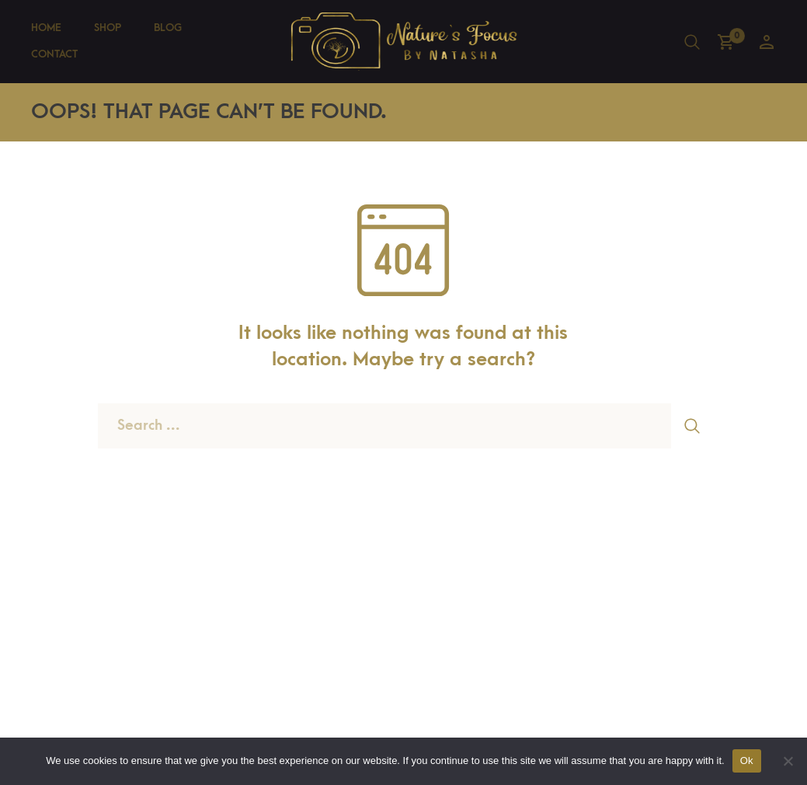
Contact (54, 54)
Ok (746, 760)
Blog (168, 27)
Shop (107, 27)
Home (46, 27)
